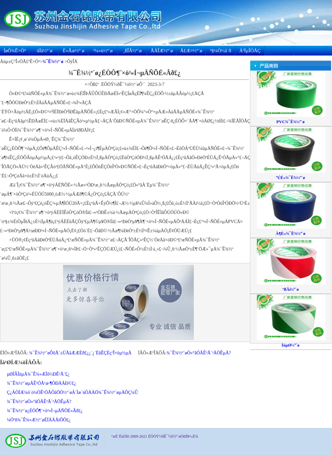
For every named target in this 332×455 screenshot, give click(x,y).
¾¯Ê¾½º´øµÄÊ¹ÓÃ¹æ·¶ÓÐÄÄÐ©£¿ (41, 383)
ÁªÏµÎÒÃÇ (249, 50)
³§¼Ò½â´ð (220, 50)
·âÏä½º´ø (44, 50)
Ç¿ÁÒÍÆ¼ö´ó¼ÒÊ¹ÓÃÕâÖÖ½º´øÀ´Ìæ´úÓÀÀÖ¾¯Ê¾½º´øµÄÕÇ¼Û (72, 392)
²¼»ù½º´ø (102, 50)
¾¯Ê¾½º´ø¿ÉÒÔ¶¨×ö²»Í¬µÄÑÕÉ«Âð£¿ (45, 410)
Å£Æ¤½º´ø (191, 50)
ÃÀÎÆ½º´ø (162, 50)
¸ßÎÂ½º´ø (132, 50)
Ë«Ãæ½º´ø (73, 50)
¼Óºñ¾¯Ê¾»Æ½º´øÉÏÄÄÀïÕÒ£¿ (39, 419)
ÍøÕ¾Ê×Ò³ (15, 50)
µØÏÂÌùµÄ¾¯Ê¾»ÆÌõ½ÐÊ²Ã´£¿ (38, 374)
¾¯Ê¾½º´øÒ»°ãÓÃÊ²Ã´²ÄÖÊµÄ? (198, 352)
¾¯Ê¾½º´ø (52, 61)
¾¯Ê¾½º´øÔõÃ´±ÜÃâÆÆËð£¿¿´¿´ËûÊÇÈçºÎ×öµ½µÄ (80, 352)
